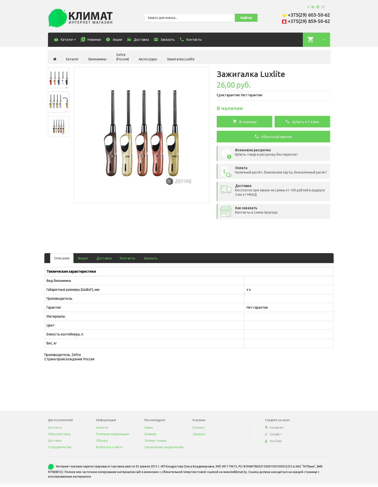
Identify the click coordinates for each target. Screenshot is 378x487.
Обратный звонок (273, 136)
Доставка (104, 258)
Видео (83, 258)
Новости (102, 427)
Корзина (198, 427)
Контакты (127, 258)
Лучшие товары (155, 440)
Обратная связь (59, 434)
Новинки (150, 434)
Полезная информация (112, 434)
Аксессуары (148, 59)
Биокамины (97, 59)
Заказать (150, 258)
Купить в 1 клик (302, 121)
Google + (273, 434)
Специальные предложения (163, 447)
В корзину (244, 121)
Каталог (72, 59)
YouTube (273, 441)
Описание (62, 258)
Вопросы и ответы (109, 447)
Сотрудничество (60, 447)
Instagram (274, 427)
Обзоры (102, 440)
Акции (148, 427)
